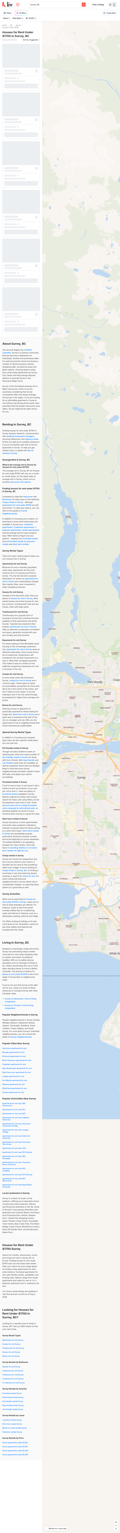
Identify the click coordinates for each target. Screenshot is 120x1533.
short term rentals (21, 544)
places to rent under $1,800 (14, 974)
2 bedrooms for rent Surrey (13, 1375)
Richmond (6, 499)
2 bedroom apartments (24, 527)
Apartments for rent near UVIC (14, 1148)
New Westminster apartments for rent (17, 1068)
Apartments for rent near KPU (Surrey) (17, 1175)
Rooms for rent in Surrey (24, 714)
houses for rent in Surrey (22, 598)
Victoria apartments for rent (13, 1092)
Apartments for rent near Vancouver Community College (16, 1125)
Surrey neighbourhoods (21, 1037)
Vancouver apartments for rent (14, 1048)
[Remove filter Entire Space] (22, 18)
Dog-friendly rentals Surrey (13, 1405)
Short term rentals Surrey (12, 1424)
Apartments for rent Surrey (12, 1340)
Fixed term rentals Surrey (12, 1432)
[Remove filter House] (9, 18)
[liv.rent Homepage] (7, 4)
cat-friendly (7, 763)
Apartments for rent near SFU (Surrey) (17, 1152)
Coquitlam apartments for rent (14, 1064)
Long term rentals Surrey (12, 1420)
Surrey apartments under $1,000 (15, 1443)
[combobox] (30, 4)
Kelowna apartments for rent (13, 1084)
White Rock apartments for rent (14, 1088)
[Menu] (113, 4)
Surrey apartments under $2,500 (15, 1455)
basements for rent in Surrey (19, 649)
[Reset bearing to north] (116, 1529)
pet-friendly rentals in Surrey (15, 757)
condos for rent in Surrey (20, 680)
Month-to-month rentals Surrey (14, 1428)
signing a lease (31, 439)
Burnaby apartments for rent (13, 1052)
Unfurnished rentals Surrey (12, 1397)
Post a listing (98, 4)
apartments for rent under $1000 (17, 505)
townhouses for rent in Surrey (23, 627)
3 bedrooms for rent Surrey (13, 1379)
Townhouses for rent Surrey (13, 1348)
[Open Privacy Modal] (17, 5)
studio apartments (30, 530)
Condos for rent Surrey (11, 1344)
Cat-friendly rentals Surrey (12, 1409)
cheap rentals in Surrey (12, 502)
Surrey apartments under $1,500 (15, 1447)
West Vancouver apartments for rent (16, 1072)
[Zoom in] (116, 1522)
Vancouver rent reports (20, 482)
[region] (81, 777)
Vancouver (28, 496)
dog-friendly (29, 760)
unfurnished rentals (15, 541)
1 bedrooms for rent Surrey (12, 1371)
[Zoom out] (116, 1525)
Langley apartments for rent (13, 1076)
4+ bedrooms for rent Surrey (13, 1383)
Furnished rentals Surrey (12, 1393)
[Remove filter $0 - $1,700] (35, 18)
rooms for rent (28, 876)
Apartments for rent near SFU (13, 1110)
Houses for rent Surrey (11, 1352)
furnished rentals (30, 538)
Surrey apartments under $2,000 (15, 1451)
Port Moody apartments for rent (14, 1080)
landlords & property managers (20, 436)
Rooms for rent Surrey (11, 1356)
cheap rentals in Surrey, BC (14, 870)
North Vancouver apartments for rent (16, 1060)
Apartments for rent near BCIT (14, 1114)
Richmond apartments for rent (14, 1056)
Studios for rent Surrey (11, 1367)
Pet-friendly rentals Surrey (12, 1401)
